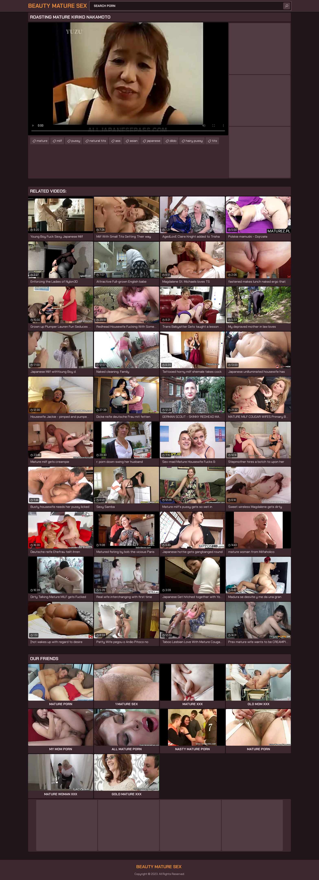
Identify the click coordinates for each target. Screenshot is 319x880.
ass (117, 141)
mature (42, 141)
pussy (75, 141)
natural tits (98, 141)
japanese (153, 141)
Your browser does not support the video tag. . (128, 78)
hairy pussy (194, 141)
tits (214, 141)
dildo (173, 141)
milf (59, 141)
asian (134, 141)
